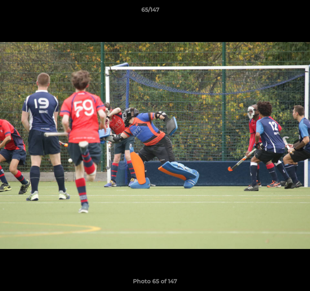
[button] (281, 11)
